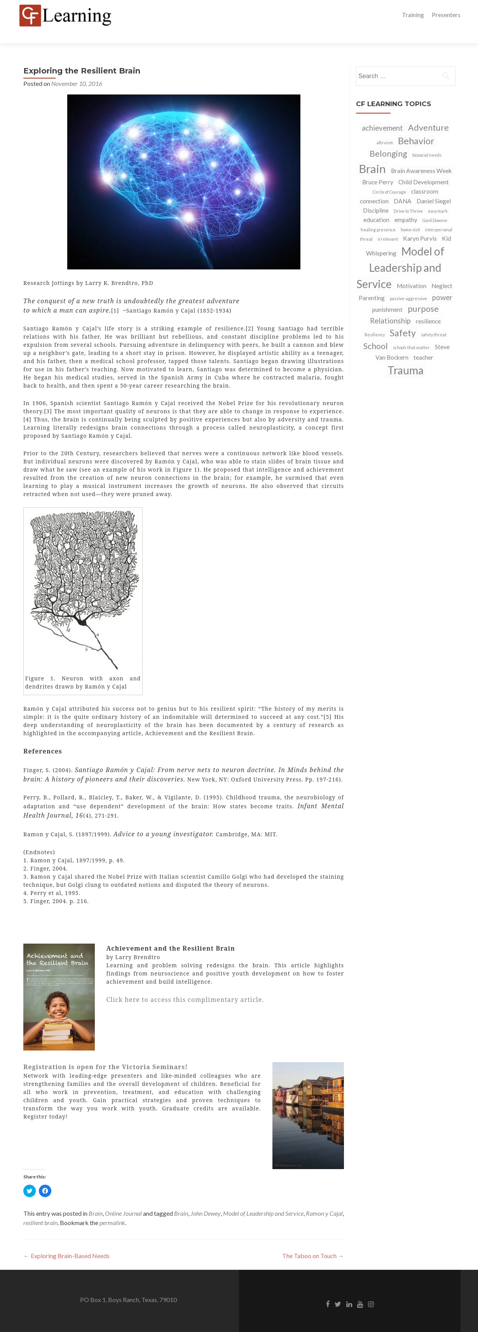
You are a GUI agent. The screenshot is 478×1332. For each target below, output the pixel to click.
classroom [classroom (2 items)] (424, 177)
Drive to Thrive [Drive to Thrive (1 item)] (408, 197)
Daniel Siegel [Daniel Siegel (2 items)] (434, 187)
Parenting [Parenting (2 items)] (372, 284)
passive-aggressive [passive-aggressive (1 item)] (408, 284)
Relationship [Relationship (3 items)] (390, 307)
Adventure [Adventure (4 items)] (428, 114)
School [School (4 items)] (375, 332)
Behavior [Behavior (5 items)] (416, 127)
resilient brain (40, 1209)
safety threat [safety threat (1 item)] (434, 320)
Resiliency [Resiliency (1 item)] (375, 320)
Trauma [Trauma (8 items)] (405, 356)
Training (413, 14)
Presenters (446, 14)
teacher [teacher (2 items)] (423, 343)
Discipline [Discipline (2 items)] (376, 196)
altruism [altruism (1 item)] (385, 128)
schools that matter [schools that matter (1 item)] (411, 333)
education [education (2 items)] (376, 206)
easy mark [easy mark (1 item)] (438, 197)
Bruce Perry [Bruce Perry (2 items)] (377, 168)
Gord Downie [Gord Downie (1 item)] (434, 206)
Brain (96, 1199)
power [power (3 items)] (442, 284)
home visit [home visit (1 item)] (410, 216)
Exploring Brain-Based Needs (66, 1242)
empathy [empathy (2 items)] (405, 206)
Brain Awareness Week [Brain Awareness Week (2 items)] (421, 157)
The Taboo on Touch (313, 1242)
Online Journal (123, 1199)
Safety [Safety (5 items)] (403, 319)
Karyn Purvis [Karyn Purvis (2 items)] (420, 224)
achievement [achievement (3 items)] (382, 114)
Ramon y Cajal (324, 1199)
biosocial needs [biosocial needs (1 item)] (426, 141)
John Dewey (205, 1199)
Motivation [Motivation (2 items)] (411, 272)
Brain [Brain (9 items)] (372, 155)
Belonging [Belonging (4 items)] (388, 140)
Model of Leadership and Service (263, 1199)
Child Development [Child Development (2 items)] (423, 168)
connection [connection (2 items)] (374, 187)
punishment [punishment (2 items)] (387, 295)
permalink (112, 1209)
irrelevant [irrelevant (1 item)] (388, 225)
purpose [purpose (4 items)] (423, 295)
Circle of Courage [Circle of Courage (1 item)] (389, 178)
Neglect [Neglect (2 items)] (441, 272)
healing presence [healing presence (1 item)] (378, 216)
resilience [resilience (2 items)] (428, 307)
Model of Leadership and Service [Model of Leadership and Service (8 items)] (400, 254)
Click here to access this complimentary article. (185, 986)
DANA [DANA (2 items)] (403, 187)
